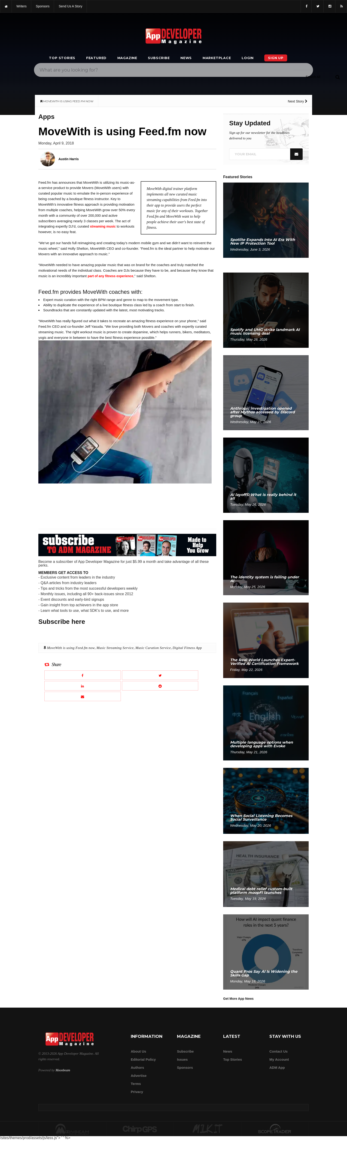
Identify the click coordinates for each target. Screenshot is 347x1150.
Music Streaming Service (115, 648)
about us (138, 1051)
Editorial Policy (143, 1059)
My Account (279, 1059)
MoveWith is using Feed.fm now (71, 648)
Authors (137, 1067)
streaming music (103, 226)
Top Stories (62, 58)
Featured (96, 58)
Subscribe (159, 58)
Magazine (127, 58)
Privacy (137, 1092)
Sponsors (185, 1067)
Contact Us (278, 1051)
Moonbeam (62, 1070)
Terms (136, 1084)
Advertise (138, 1076)
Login (248, 58)
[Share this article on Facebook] (83, 675)
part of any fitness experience (110, 276)
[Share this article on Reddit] (160, 685)
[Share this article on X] (160, 675)
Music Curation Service (153, 648)
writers (21, 6)
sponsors (42, 6)
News (186, 58)
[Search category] (313, 77)
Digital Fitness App (187, 648)
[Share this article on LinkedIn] (83, 685)
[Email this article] (83, 696)
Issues (182, 1059)
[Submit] (337, 77)
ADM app (277, 1067)
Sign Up (275, 58)
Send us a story (70, 6)
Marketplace (217, 58)
